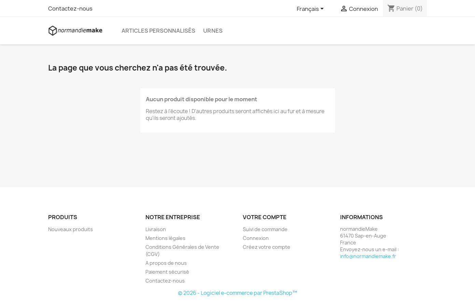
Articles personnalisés (158, 30)
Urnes (213, 30)
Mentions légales (165, 238)
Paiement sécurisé (167, 272)
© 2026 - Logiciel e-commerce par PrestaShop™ (237, 293)
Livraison (155, 229)
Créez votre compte (266, 247)
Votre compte (265, 217)
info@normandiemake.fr (368, 256)
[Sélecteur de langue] (311, 9)
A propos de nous (166, 263)
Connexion (256, 238)
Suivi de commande (265, 229)
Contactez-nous (70, 8)
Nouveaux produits (70, 229)
